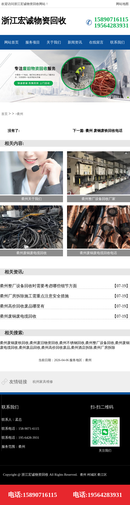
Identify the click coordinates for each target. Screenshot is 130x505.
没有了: (14, 131)
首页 (4, 114)
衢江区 (102, 474)
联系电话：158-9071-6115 (20, 428)
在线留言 (96, 42)
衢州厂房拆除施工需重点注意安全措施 (65, 296)
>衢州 (19, 114)
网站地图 (122, 4)
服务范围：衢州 (13, 446)
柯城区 (92, 474)
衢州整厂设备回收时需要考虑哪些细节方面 (65, 286)
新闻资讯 (75, 42)
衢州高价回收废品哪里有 (65, 306)
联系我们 (117, 42)
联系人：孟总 (12, 419)
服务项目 (32, 42)
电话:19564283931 (97, 494)
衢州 (83, 474)
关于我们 (54, 42)
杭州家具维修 (43, 381)
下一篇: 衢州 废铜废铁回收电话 (97, 131)
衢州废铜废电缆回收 (65, 316)
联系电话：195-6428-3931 (20, 437)
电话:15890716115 (32, 494)
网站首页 (11, 42)
